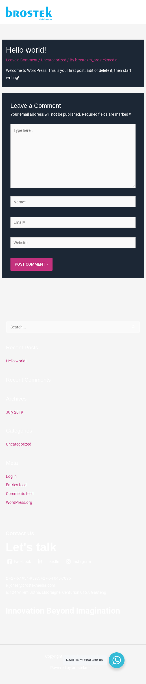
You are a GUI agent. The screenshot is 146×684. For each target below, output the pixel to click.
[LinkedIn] (48, 561)
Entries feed (16, 485)
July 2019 (14, 412)
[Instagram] (78, 561)
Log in (11, 476)
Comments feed (20, 493)
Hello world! (16, 361)
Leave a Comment (22, 60)
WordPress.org (19, 502)
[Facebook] (19, 561)
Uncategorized (53, 60)
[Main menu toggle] (135, 13)
